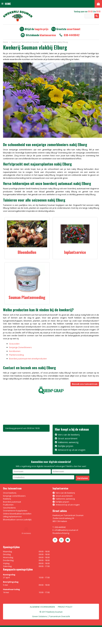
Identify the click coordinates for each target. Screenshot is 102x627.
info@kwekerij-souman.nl (66, 530)
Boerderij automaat (12, 501)
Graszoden (14, 343)
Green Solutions (39, 616)
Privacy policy (65, 606)
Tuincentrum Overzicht (59, 616)
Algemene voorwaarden (42, 606)
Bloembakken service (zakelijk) (17, 519)
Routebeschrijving (61, 533)
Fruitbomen (8, 504)
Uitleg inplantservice (12, 516)
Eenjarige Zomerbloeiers (20, 347)
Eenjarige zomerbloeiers (14, 495)
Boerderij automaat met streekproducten (28, 358)
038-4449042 (71, 35)
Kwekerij (7, 498)
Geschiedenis (9, 507)
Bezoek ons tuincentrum (84, 384)
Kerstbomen (14, 351)
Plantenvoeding (16, 354)
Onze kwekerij (9, 492)
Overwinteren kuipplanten (15, 510)
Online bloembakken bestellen (17, 513)
